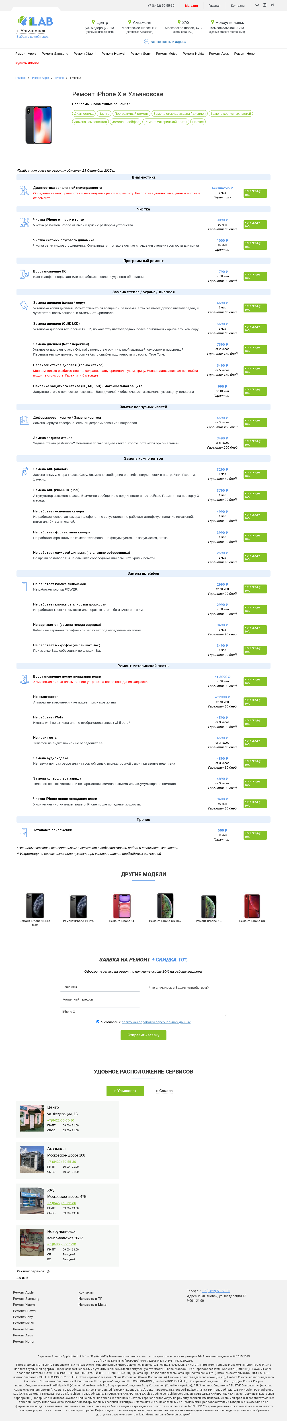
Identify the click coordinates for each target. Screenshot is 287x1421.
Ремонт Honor (245, 53)
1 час (222, 192)
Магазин (191, 5)
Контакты (237, 5)
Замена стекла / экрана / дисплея (180, 113)
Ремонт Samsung (55, 53)
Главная (214, 5)
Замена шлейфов (125, 122)
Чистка (104, 113)
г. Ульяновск (30, 30)
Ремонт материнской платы (166, 122)
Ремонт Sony (141, 53)
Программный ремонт (131, 113)
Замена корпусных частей (231, 113)
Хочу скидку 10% (252, 192)
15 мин (222, 245)
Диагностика (84, 113)
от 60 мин (222, 276)
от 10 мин (222, 391)
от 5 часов (222, 370)
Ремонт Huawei (113, 53)
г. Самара (164, 1091)
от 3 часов (222, 422)
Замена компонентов (90, 122)
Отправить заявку (143, 1035)
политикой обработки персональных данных (156, 1022)
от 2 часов (222, 349)
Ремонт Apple (25, 53)
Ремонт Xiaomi (85, 53)
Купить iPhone (27, 63)
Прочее (198, 122)
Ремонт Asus (219, 53)
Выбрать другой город (32, 36)
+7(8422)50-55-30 (60, 1120)
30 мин (222, 835)
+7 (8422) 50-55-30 (161, 5)
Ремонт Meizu (166, 53)
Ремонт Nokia (193, 53)
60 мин (222, 224)
